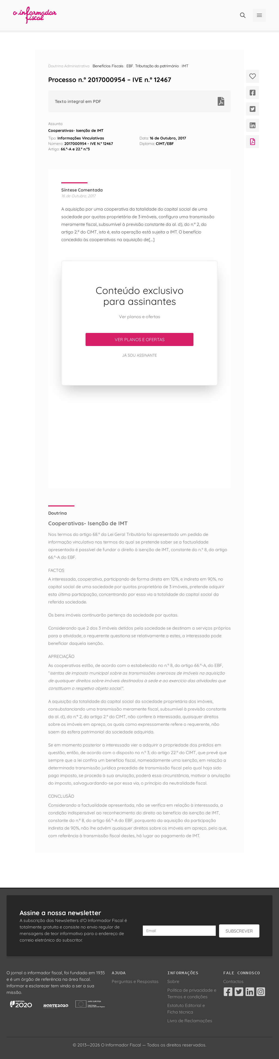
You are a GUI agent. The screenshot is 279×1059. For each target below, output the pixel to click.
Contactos (233, 981)
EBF (129, 65)
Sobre (173, 981)
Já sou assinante (139, 355)
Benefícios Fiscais (108, 65)
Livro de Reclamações (189, 1020)
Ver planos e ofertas (140, 339)
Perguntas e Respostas (135, 981)
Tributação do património (157, 65)
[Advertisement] (139, 437)
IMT (185, 65)
